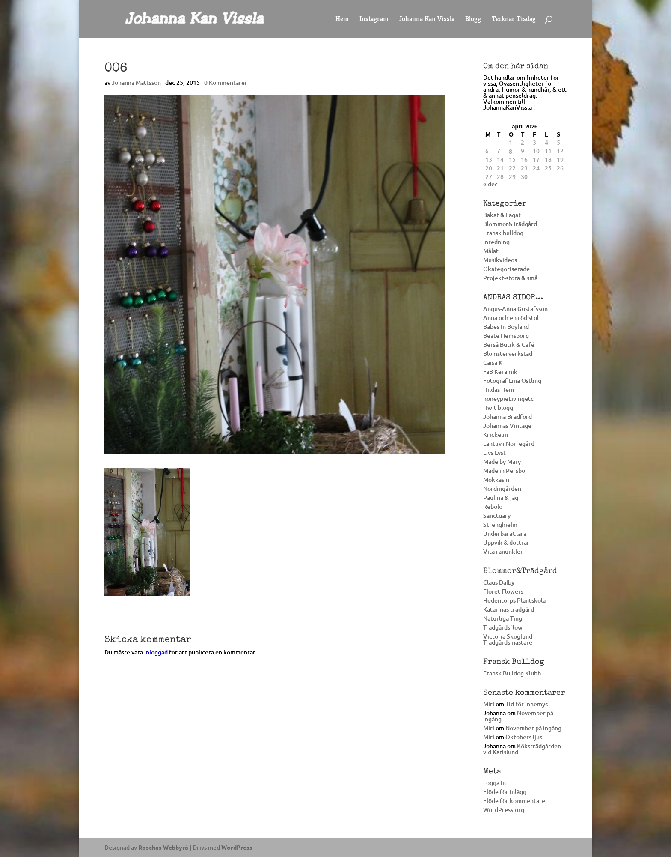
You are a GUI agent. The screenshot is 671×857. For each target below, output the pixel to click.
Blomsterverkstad (507, 353)
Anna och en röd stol (511, 318)
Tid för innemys (526, 704)
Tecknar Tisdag (514, 19)
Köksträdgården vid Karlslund (522, 749)
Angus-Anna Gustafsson (515, 309)
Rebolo (492, 506)
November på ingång (518, 716)
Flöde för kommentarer (515, 801)
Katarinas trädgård (508, 609)
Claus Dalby (498, 582)
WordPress (236, 847)
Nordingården (502, 488)
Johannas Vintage (507, 425)
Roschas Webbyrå (163, 847)
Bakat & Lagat (502, 215)
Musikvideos (500, 260)
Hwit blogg (498, 407)
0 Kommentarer (225, 82)
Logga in (494, 783)
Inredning (496, 242)
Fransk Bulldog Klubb (512, 673)
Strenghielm (500, 524)
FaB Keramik (500, 371)
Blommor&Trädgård (510, 224)
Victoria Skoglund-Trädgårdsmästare (508, 639)
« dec (490, 184)
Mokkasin (496, 479)
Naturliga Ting (502, 618)
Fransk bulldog (503, 233)
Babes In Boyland (506, 326)
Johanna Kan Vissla (426, 19)
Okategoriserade (506, 269)
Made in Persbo (504, 470)
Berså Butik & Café (508, 344)
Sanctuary (497, 515)
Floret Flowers (503, 591)
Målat (491, 251)
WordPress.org (503, 810)
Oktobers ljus (523, 737)
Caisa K (492, 362)
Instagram (374, 19)
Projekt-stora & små (510, 278)
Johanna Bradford (507, 416)
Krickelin (495, 434)
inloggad (156, 652)
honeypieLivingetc (508, 398)
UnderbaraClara (504, 533)
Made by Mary (502, 461)
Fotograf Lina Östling (512, 380)
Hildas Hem (498, 389)
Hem (342, 19)
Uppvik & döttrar (506, 542)
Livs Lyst (494, 452)
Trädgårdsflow (503, 627)
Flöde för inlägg (504, 792)
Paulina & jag (500, 497)
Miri (488, 704)
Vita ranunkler (503, 551)
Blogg (473, 19)
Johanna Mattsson (136, 82)
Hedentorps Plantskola (514, 600)
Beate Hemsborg (506, 335)
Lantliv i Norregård (508, 443)
